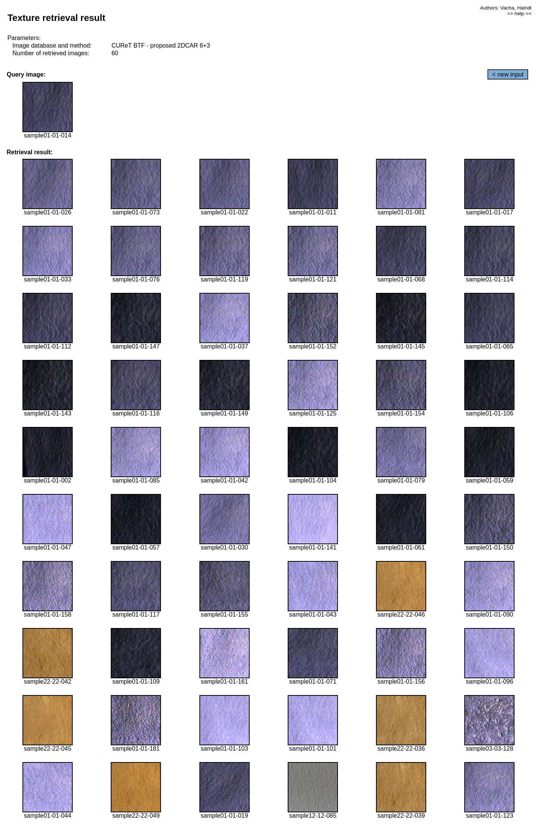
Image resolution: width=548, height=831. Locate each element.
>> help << (519, 13)
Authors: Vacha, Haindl (505, 8)
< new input (507, 74)
